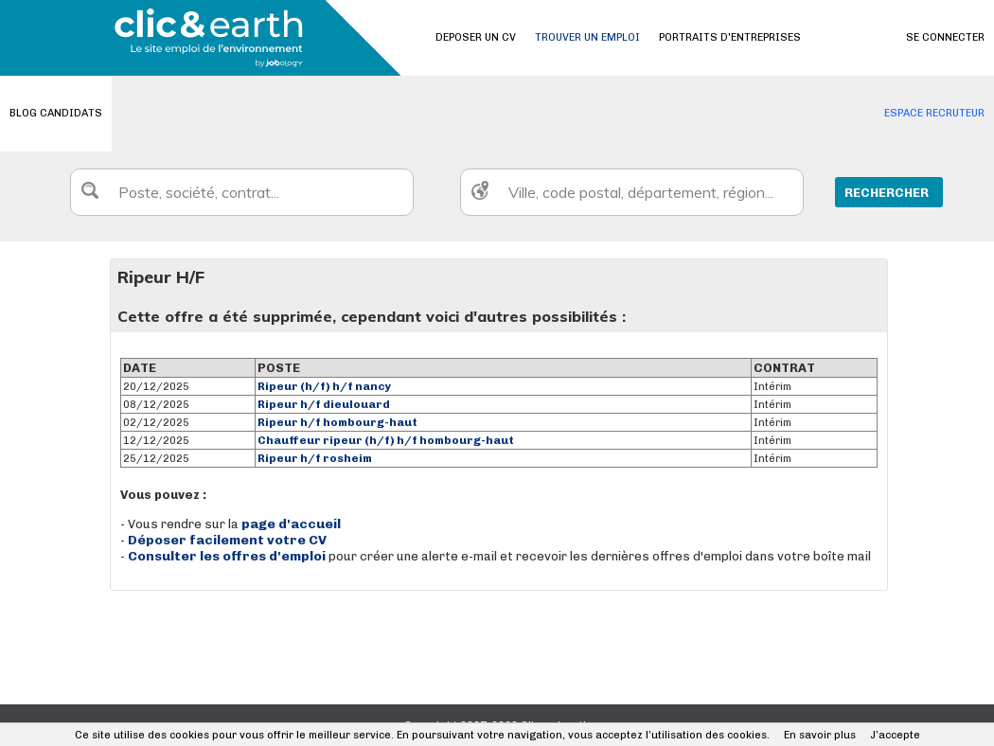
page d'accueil (291, 524)
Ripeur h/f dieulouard (323, 404)
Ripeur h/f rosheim (314, 458)
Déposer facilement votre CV (227, 540)
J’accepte (895, 735)
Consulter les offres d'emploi (228, 556)
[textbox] (242, 192)
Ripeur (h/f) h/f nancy (324, 386)
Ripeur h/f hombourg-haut (337, 422)
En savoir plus (820, 735)
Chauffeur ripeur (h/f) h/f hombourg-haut (385, 440)
